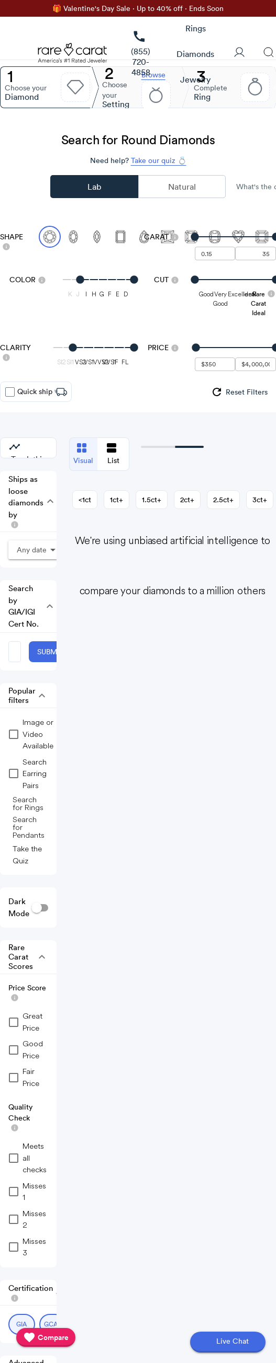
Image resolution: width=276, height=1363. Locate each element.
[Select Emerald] (120, 237)
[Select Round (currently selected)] (50, 237)
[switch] (39, 907)
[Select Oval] (73, 237)
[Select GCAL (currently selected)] (52, 1324)
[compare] (45, 1337)
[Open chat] (228, 1342)
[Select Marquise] (97, 237)
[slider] (236, 237)
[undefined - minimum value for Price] (215, 364)
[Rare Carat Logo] (73, 55)
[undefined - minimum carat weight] (215, 253)
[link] (141, 54)
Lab (94, 186)
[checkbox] (10, 392)
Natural (182, 186)
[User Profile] (239, 53)
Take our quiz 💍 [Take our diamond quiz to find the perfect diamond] (158, 160)
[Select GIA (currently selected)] (21, 1324)
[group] (239, 392)
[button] (46, 501)
